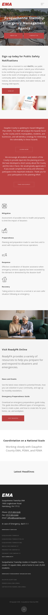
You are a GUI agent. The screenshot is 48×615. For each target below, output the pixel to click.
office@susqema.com (16, 518)
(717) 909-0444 (12, 515)
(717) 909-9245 (14, 512)
